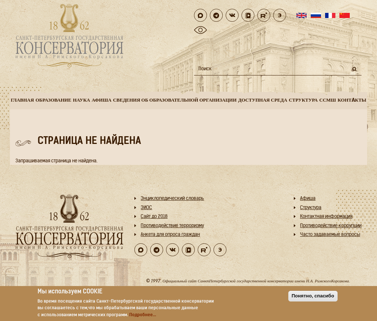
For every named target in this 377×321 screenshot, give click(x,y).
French (330, 15)
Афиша (102, 100)
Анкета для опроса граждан (170, 234)
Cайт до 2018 (154, 216)
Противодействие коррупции (331, 225)
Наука (81, 100)
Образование (53, 100)
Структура (303, 100)
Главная (22, 100)
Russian (316, 15)
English (301, 15)
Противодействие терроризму (172, 225)
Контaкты (352, 100)
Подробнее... (142, 315)
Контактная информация (326, 216)
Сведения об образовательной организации (175, 100)
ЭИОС (146, 207)
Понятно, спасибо (313, 296)
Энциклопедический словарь (172, 198)
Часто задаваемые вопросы (330, 234)
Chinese (344, 15)
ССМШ (327, 100)
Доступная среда (262, 100)
